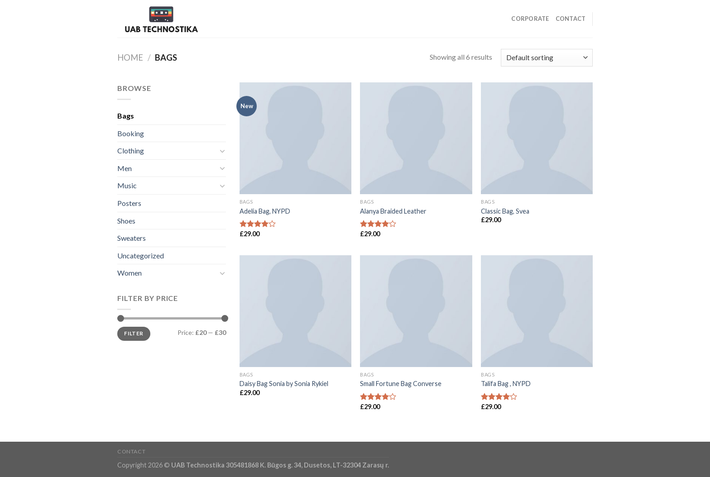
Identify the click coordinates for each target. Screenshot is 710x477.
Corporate (530, 18)
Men (124, 168)
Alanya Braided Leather (393, 211)
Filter (133, 333)
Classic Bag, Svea (505, 211)
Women (129, 272)
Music (127, 185)
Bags (125, 115)
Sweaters (131, 238)
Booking (130, 133)
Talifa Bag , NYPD (506, 383)
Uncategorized (140, 255)
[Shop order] (547, 58)
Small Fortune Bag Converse (400, 383)
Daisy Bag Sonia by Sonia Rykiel (284, 383)
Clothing (130, 150)
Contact (571, 18)
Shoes (126, 220)
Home (130, 57)
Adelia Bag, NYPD (265, 211)
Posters (129, 203)
